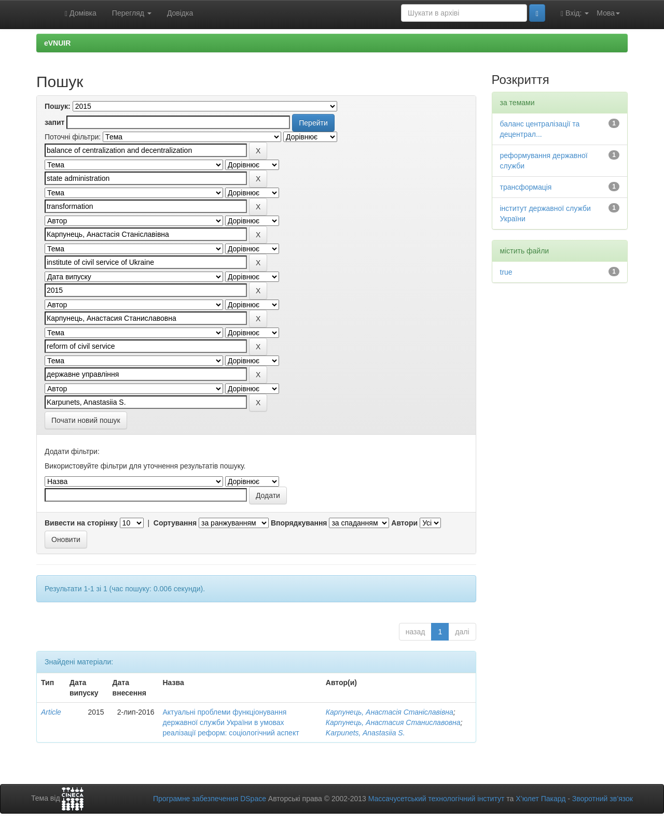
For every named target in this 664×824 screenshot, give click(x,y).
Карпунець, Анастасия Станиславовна (393, 722)
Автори (404, 523)
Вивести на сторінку (81, 523)
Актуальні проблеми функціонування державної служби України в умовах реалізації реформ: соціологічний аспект (230, 722)
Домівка (80, 13)
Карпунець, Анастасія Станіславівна (389, 712)
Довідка (180, 13)
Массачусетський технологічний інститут (436, 798)
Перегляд (131, 13)
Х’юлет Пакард (540, 798)
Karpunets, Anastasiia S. (365, 733)
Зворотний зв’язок (602, 798)
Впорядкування (299, 523)
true (506, 272)
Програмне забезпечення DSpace (209, 798)
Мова (608, 13)
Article (51, 712)
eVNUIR (57, 43)
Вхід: (575, 13)
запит (54, 122)
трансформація (526, 187)
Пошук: (58, 106)
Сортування (175, 523)
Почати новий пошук (85, 420)
